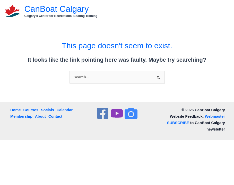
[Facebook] (102, 113)
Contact (55, 116)
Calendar (65, 110)
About (40, 116)
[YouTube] (116, 113)
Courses (30, 110)
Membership (21, 116)
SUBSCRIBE (178, 123)
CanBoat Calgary (56, 9)
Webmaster (215, 116)
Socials (47, 110)
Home (15, 110)
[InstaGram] (131, 113)
